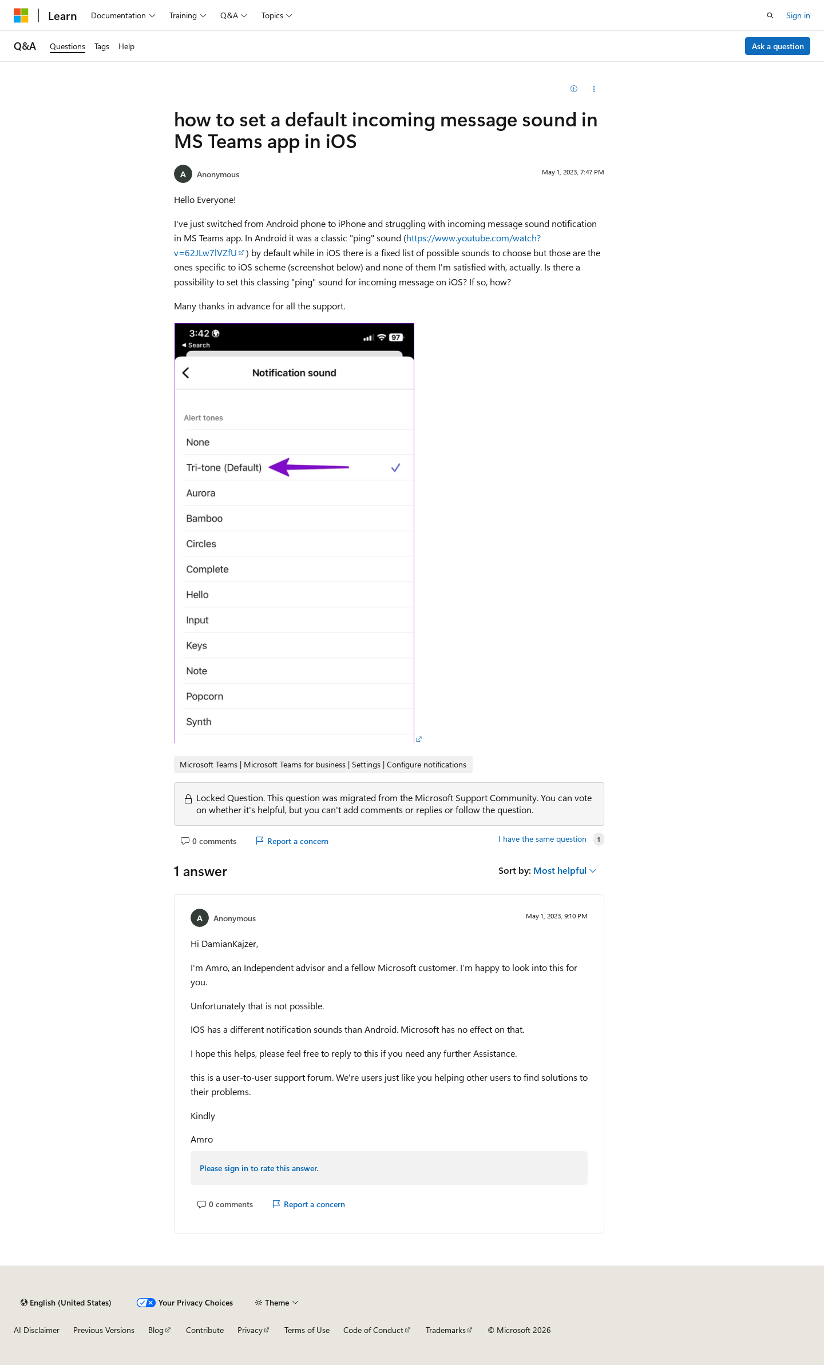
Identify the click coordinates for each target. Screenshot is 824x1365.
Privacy (250, 1329)
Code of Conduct (373, 1329)
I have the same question (542, 838)
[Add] (574, 89)
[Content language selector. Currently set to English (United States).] (66, 1303)
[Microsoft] (21, 15)
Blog (156, 1329)
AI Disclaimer (37, 1329)
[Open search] (770, 15)
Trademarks (446, 1329)
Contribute (205, 1329)
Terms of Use (307, 1329)
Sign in (798, 15)
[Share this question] (594, 89)
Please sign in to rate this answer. (259, 1168)
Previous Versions (103, 1329)
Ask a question (778, 46)
